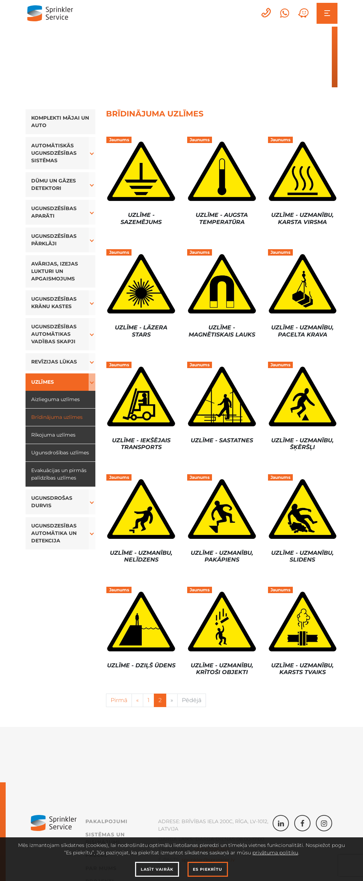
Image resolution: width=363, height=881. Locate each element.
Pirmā (119, 700)
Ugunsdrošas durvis (51, 502)
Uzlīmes (42, 382)
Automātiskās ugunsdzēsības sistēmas (54, 153)
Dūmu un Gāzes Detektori (53, 184)
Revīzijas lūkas (54, 362)
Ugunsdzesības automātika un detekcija (54, 533)
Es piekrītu (207, 869)
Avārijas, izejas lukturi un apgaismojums (54, 271)
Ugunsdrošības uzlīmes (60, 452)
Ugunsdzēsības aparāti (54, 212)
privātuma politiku (275, 852)
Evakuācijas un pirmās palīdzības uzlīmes (58, 474)
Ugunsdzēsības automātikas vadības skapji (54, 334)
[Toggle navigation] (327, 13)
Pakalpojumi (106, 821)
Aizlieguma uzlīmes (55, 399)
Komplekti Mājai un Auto (60, 121)
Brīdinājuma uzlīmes (57, 417)
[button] (92, 153)
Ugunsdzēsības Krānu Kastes (54, 303)
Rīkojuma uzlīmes (53, 435)
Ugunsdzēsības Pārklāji (54, 240)
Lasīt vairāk (157, 869)
